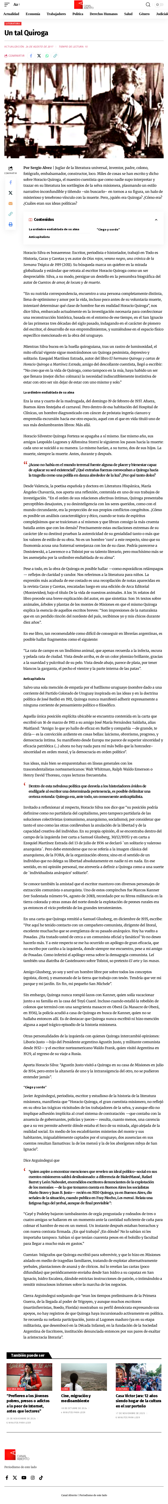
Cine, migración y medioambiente (76, 1398)
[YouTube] (24, 1477)
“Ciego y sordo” (108, 229)
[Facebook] (6, 1477)
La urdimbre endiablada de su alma (54, 229)
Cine (65, 1389)
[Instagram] (33, 1477)
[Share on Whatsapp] (47, 56)
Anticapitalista (39, 237)
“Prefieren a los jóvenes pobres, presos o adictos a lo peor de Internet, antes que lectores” (28, 1403)
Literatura (13, 23)
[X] (15, 1477)
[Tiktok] (41, 1477)
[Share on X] (39, 56)
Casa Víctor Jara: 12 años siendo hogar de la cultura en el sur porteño (138, 1401)
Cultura (122, 1389)
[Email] (10, 203)
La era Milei (15, 1389)
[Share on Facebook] (31, 56)
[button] (8, 4)
